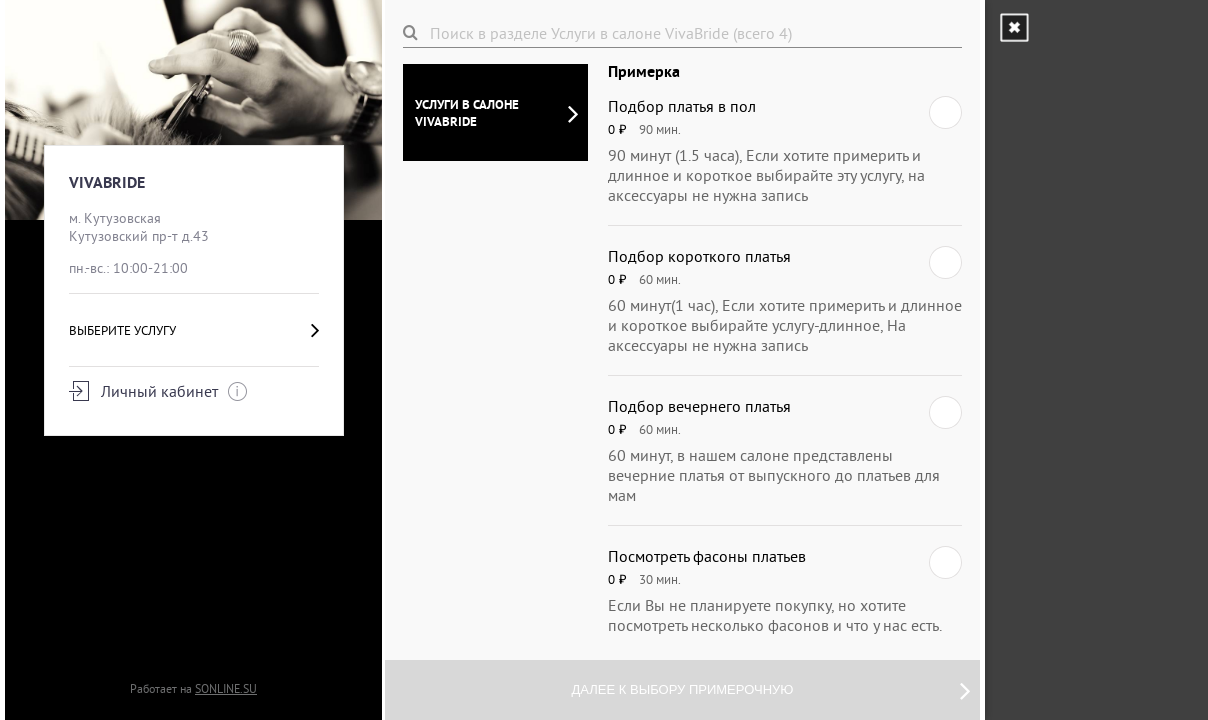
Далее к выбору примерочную (771, 690)
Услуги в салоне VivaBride (496, 113)
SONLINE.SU (226, 688)
